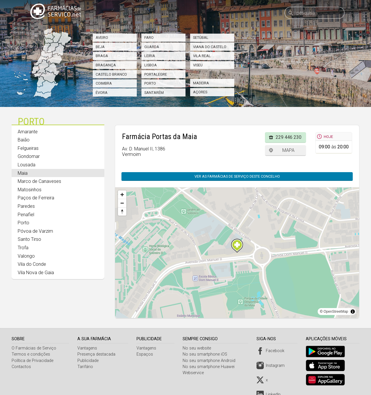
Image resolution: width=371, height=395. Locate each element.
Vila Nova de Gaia (36, 272)
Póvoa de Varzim (35, 231)
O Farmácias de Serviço (34, 348)
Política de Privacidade (32, 360)
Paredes (26, 206)
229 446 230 (288, 137)
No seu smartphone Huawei (210, 366)
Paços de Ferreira (36, 198)
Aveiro (102, 37)
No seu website (198, 348)
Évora (102, 92)
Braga (102, 56)
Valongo (26, 256)
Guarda (151, 47)
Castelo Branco (111, 74)
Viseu (198, 65)
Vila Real (202, 56)
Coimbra (104, 83)
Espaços (145, 354)
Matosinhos (29, 189)
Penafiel (26, 214)
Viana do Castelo (209, 47)
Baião (24, 140)
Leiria (149, 56)
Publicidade (88, 360)
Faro (149, 37)
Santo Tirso (29, 239)
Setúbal (200, 37)
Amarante (28, 131)
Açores (200, 92)
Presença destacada (97, 354)
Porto (150, 83)
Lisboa (150, 65)
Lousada (26, 165)
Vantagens (88, 348)
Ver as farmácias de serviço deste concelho (237, 176)
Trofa (23, 247)
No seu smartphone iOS (206, 354)
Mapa (288, 150)
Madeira (201, 83)
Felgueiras (28, 148)
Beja (100, 47)
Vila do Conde (32, 264)
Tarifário (86, 366)
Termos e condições (31, 354)
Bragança (106, 65)
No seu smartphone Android (210, 360)
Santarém (154, 92)
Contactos (21, 366)
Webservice (194, 372)
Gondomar (29, 156)
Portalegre (155, 74)
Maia (23, 173)
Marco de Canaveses (39, 181)
